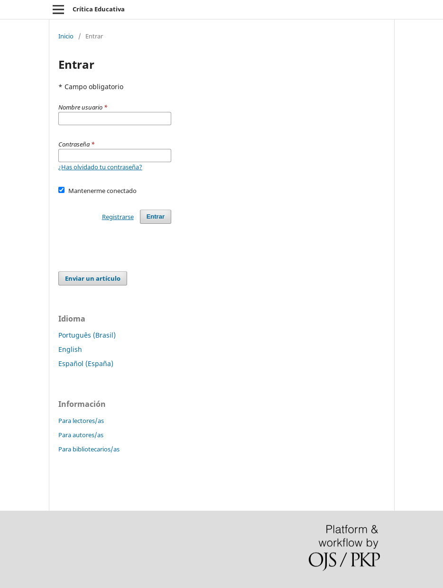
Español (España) (85, 363)
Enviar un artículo (92, 278)
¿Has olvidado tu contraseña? (100, 167)
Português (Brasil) (87, 335)
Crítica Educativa (99, 9)
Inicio (66, 36)
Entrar (156, 216)
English (70, 349)
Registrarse (118, 216)
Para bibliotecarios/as (89, 449)
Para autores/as (80, 435)
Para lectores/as (81, 420)
